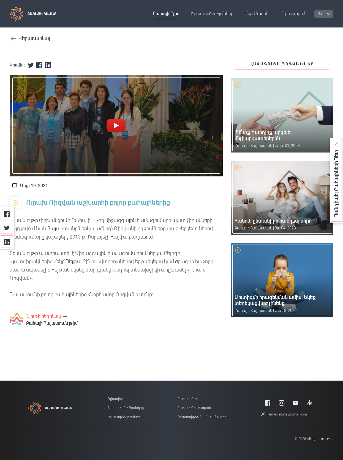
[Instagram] (281, 403)
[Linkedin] (7, 241)
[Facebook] (7, 214)
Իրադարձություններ (212, 13)
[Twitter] (7, 228)
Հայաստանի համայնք (126, 408)
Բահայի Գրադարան (194, 408)
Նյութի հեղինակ (46, 316)
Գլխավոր (115, 399)
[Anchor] (309, 403)
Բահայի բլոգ (166, 13)
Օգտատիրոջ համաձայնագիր (202, 417)
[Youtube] (295, 403)
